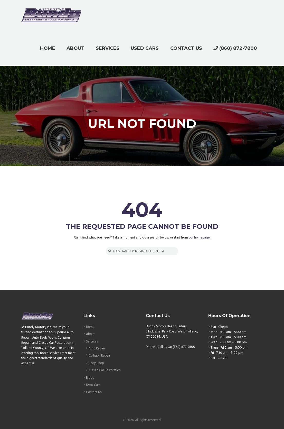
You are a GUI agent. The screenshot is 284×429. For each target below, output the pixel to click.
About (90, 334)
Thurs (214, 347)
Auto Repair (97, 348)
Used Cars (93, 384)
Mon (214, 332)
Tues (214, 337)
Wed (214, 342)
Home (90, 327)
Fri (212, 353)
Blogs (90, 377)
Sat (213, 358)
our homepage (199, 237)
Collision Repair (100, 355)
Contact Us (94, 391)
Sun (213, 327)
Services (92, 341)
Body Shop (97, 362)
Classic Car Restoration (105, 370)
